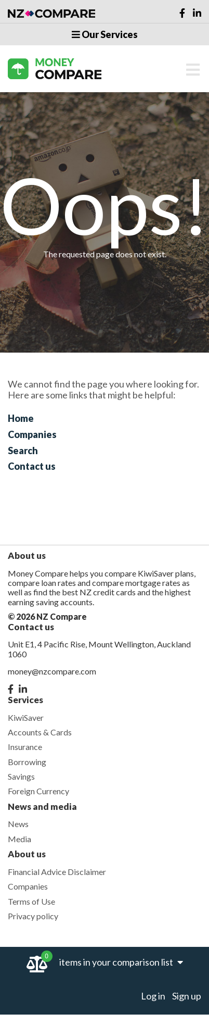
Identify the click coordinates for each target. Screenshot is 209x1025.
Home (21, 418)
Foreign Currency (38, 791)
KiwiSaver (26, 717)
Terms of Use (31, 901)
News (18, 824)
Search (23, 450)
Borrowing (27, 762)
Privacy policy (33, 916)
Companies (32, 434)
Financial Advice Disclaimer (57, 872)
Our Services (105, 34)
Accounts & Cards (40, 732)
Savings (21, 776)
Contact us (32, 466)
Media (19, 839)
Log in (153, 996)
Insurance (25, 747)
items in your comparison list (121, 962)
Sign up (186, 996)
